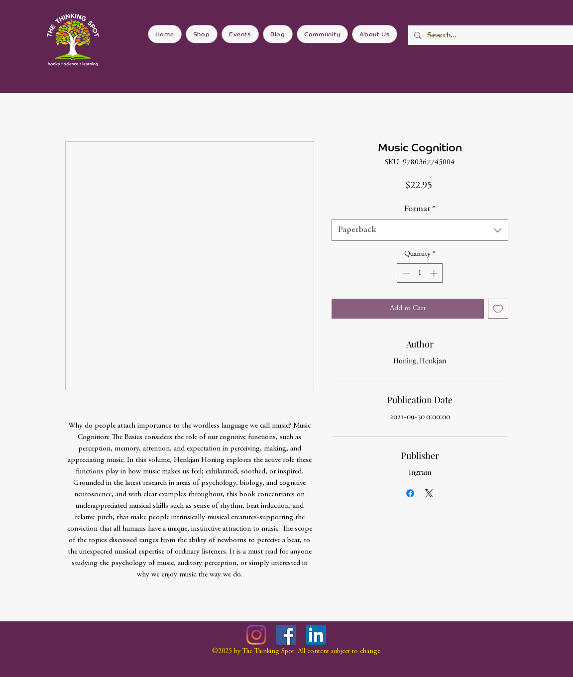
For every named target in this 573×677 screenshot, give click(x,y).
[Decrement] (405, 273)
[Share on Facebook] (410, 493)
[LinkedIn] (316, 635)
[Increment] (435, 273)
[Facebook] (286, 635)
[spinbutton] (420, 273)
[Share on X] (429, 493)
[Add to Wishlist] (498, 309)
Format (420, 209)
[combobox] (420, 230)
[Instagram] (256, 635)
